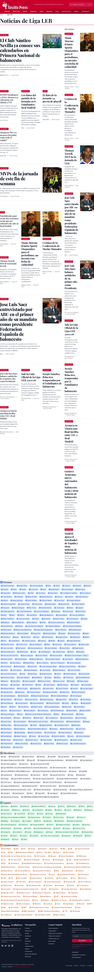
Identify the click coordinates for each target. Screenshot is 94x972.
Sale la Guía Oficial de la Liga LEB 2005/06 (30, 377)
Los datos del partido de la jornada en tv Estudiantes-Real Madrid (28, 101)
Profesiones (85, 11)
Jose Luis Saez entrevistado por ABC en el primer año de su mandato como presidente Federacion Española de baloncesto (72, 215)
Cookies (75, 965)
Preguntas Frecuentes (78, 955)
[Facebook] (2, 946)
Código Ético (52, 931)
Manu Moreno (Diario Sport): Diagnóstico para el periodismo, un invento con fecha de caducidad (29, 253)
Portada (7, 11)
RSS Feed (28, 956)
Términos (83, 965)
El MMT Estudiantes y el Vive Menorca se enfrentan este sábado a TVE (9, 98)
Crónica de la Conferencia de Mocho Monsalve (52, 246)
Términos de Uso (53, 938)
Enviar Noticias (76, 957)
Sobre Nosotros (53, 928)
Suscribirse (82, 940)
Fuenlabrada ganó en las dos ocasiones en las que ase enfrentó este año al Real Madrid (9, 221)
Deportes (49, 11)
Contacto (51, 943)
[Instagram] (9, 946)
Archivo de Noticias (31, 954)
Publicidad (75, 952)
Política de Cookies (54, 936)
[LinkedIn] (12, 946)
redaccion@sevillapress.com (21, 966)
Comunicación (66, 11)
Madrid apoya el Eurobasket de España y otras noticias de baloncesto (71, 543)
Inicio (1, 14)
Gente (42, 11)
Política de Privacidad (55, 933)
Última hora (16, 11)
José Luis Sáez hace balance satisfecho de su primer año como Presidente (9, 377)
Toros (57, 11)
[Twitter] (6, 946)
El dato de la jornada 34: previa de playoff (52, 98)
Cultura (76, 11)
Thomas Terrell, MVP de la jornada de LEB (8, 263)
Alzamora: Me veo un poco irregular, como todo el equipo (8, 136)
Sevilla (25, 11)
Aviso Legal (51, 941)
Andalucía (33, 11)
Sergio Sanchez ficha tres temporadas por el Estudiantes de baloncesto (52, 380)
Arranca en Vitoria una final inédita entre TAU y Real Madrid (8, 414)
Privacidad (69, 965)
